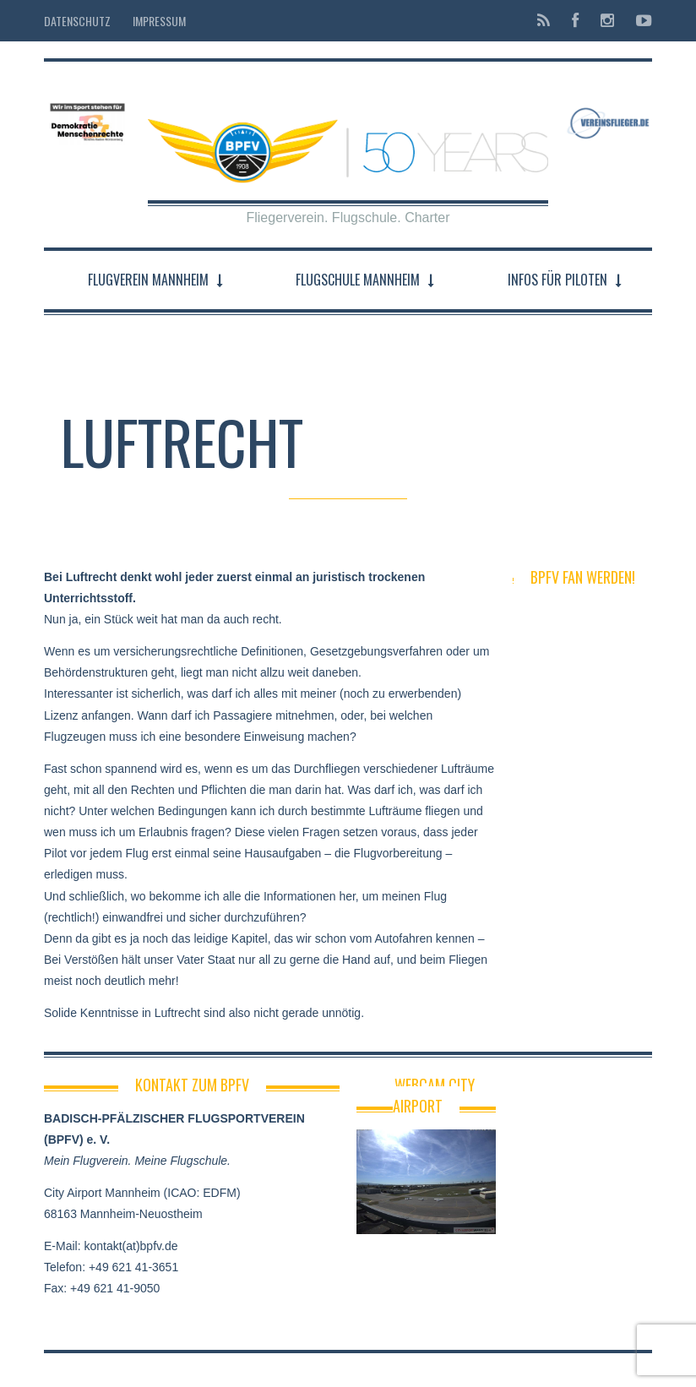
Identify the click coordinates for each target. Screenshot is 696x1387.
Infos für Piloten (557, 279)
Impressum (159, 21)
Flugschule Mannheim (358, 279)
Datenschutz (77, 21)
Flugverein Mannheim (148, 279)
